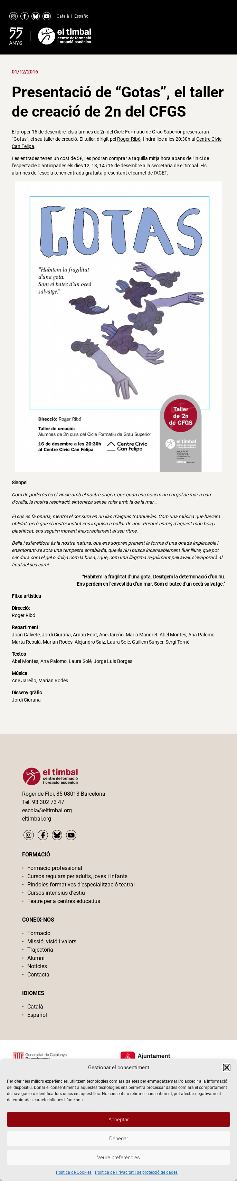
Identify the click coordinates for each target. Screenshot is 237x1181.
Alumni (36, 958)
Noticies (37, 966)
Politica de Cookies (74, 1172)
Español (81, 16)
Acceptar (118, 1120)
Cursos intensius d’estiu (56, 893)
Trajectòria (40, 949)
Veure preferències (118, 1157)
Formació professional (54, 868)
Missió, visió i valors (51, 941)
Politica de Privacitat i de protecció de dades (136, 1172)
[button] (226, 1067)
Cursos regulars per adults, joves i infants (77, 876)
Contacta (38, 974)
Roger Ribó (129, 139)
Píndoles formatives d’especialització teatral (81, 884)
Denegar (118, 1138)
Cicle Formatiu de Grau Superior (148, 132)
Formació (38, 933)
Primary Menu (208, 34)
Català (63, 16)
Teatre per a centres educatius (63, 901)
